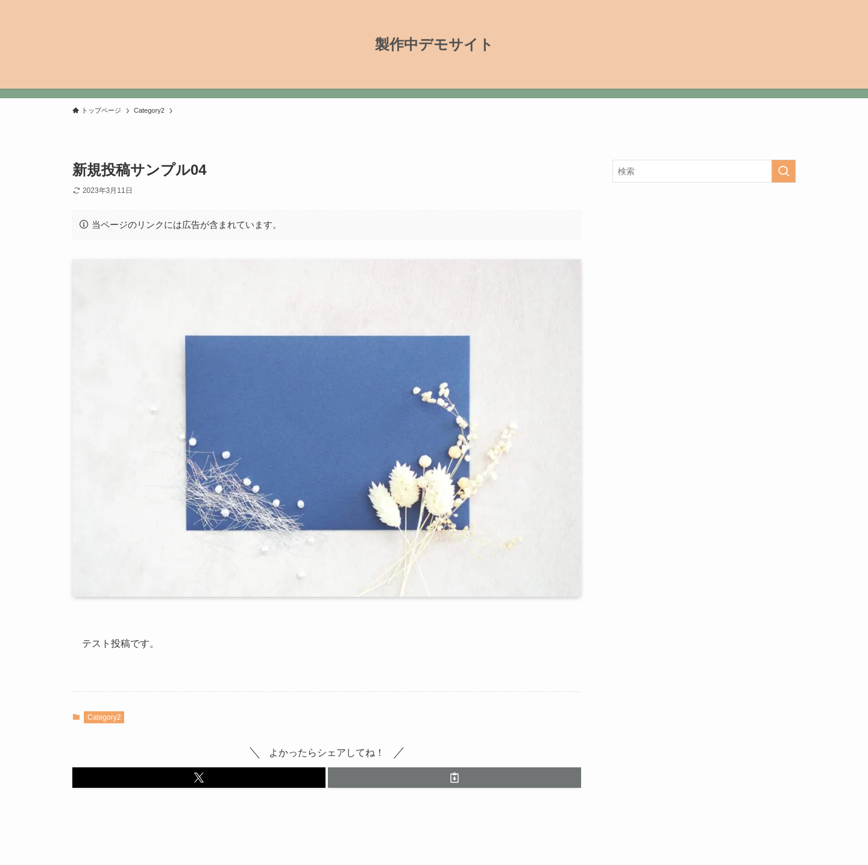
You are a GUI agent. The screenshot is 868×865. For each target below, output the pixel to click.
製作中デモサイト (434, 44)
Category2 (104, 717)
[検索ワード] (704, 171)
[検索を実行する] (784, 171)
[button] (199, 777)
